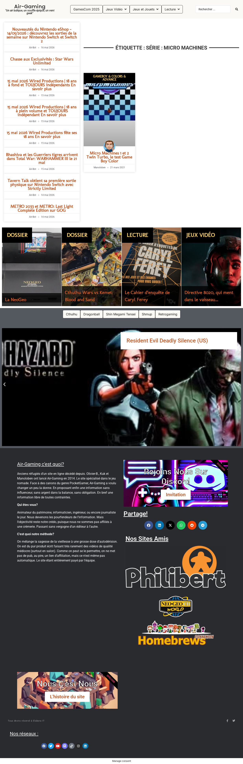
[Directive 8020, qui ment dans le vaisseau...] (211, 266)
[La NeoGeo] (32, 266)
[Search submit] (236, 9)
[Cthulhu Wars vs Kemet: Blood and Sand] (91, 266)
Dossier (17, 235)
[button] (4, 384)
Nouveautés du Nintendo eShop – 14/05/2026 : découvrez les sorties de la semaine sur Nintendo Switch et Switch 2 (41, 35)
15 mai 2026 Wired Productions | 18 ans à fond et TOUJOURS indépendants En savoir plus (41, 84)
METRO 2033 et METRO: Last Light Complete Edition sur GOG (41, 208)
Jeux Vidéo (200, 235)
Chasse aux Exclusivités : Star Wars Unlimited (41, 61)
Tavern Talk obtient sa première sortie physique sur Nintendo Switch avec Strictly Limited (41, 184)
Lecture (137, 235)
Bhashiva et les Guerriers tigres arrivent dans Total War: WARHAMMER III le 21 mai (42, 158)
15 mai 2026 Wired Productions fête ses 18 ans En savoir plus (42, 134)
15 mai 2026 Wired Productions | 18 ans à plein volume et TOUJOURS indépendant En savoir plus (41, 110)
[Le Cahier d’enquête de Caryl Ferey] (151, 266)
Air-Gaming (29, 6)
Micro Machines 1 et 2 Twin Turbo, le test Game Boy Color (109, 157)
